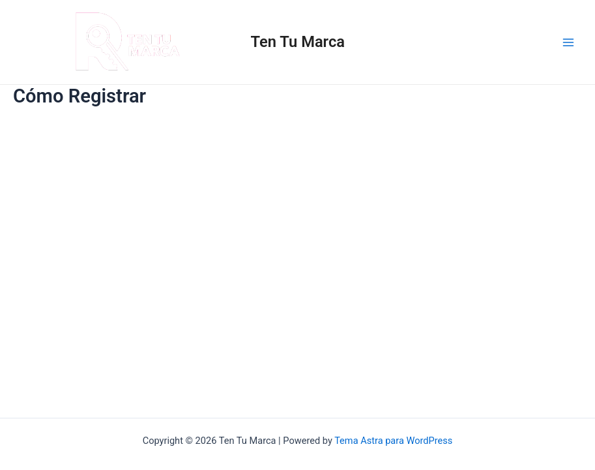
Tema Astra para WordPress (393, 440)
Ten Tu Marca (298, 42)
